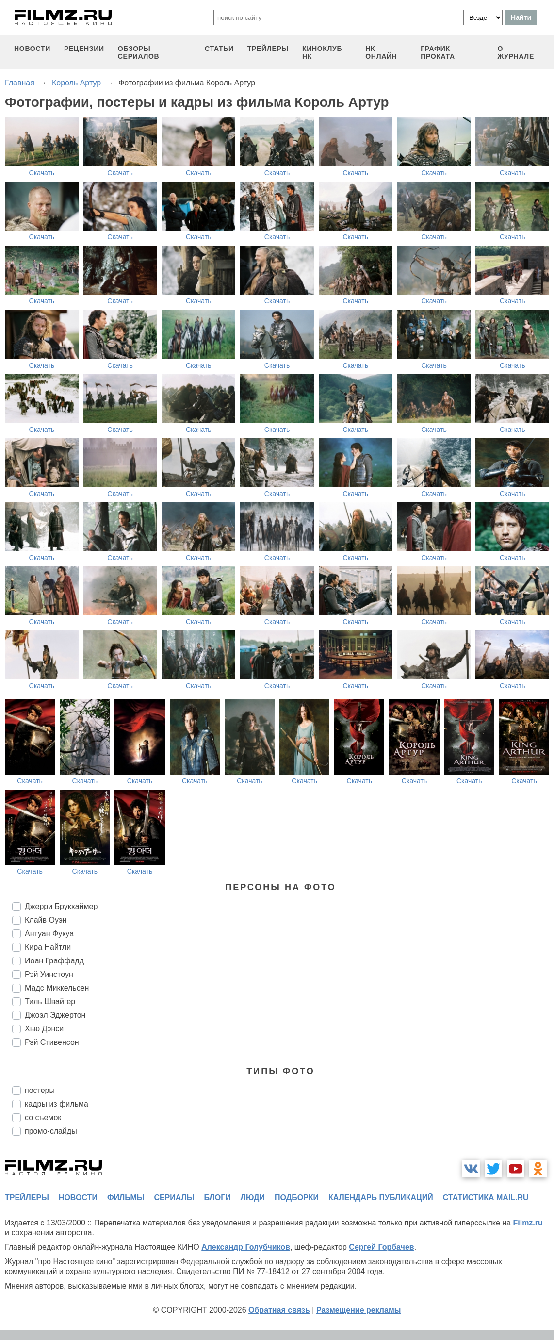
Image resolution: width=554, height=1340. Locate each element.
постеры (40, 1090)
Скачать (42, 173)
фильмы (125, 1197)
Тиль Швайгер (50, 1001)
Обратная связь (279, 1310)
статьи (219, 48)
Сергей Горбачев (381, 1247)
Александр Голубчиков (245, 1247)
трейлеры (268, 48)
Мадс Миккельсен (57, 988)
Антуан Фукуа (49, 933)
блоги (217, 1197)
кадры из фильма (56, 1104)
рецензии (84, 48)
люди (253, 1197)
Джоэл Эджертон (55, 1015)
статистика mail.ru (486, 1197)
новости (32, 48)
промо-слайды (51, 1131)
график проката (438, 52)
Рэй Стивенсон (52, 1042)
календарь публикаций (380, 1197)
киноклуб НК (322, 52)
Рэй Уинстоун (49, 974)
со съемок (43, 1117)
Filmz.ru (527, 1223)
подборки (297, 1197)
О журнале (515, 52)
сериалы (174, 1197)
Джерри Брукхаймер (61, 906)
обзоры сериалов (139, 52)
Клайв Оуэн (46, 920)
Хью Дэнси (44, 1029)
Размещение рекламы (358, 1310)
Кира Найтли (48, 947)
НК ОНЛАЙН (381, 52)
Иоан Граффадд (54, 961)
